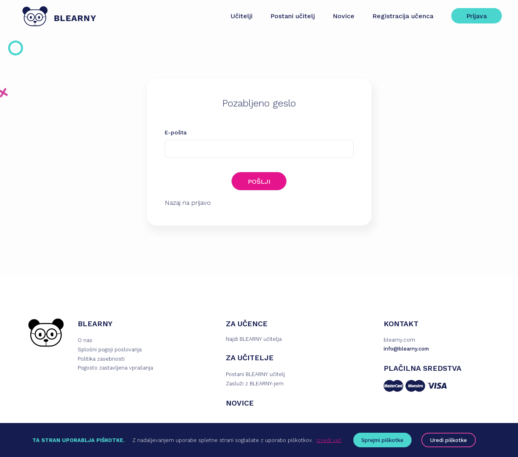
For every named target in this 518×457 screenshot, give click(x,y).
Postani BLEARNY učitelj (255, 374)
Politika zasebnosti (101, 359)
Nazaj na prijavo (188, 202)
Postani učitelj (292, 16)
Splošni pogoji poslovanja (110, 349)
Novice (344, 16)
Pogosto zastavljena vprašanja (115, 368)
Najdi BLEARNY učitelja (254, 339)
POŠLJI (259, 181)
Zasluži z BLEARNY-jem (255, 383)
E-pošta (176, 132)
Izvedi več (329, 440)
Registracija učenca (402, 16)
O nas (85, 340)
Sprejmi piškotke (382, 440)
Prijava (476, 16)
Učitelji (242, 16)
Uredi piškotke (448, 440)
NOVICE (240, 403)
